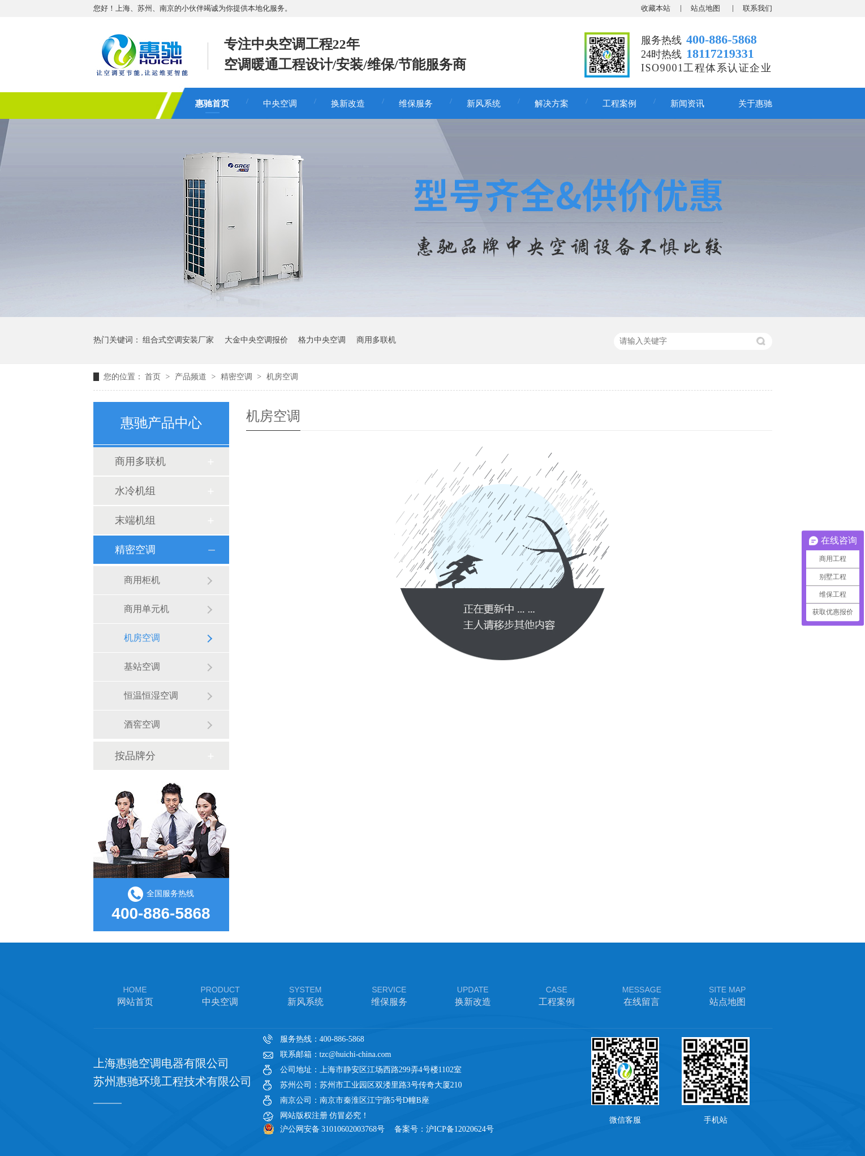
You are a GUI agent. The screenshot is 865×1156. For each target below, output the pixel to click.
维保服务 (416, 103)
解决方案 (552, 103)
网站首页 (135, 995)
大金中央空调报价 (256, 340)
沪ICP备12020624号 (460, 1129)
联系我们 (757, 8)
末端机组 (135, 520)
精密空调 (238, 377)
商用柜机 (142, 580)
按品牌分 (135, 755)
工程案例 (619, 103)
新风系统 (484, 103)
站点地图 (706, 8)
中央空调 (280, 103)
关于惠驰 (755, 103)
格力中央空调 (322, 340)
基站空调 (142, 666)
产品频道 (192, 377)
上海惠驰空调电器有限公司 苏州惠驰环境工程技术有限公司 (172, 1072)
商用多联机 (376, 340)
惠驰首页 (212, 103)
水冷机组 (135, 490)
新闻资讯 (687, 103)
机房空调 (282, 377)
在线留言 (641, 995)
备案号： (410, 1129)
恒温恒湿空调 (151, 695)
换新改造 (348, 103)
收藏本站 (655, 8)
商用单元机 (146, 609)
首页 (154, 377)
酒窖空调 (142, 724)
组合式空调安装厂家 (178, 340)
